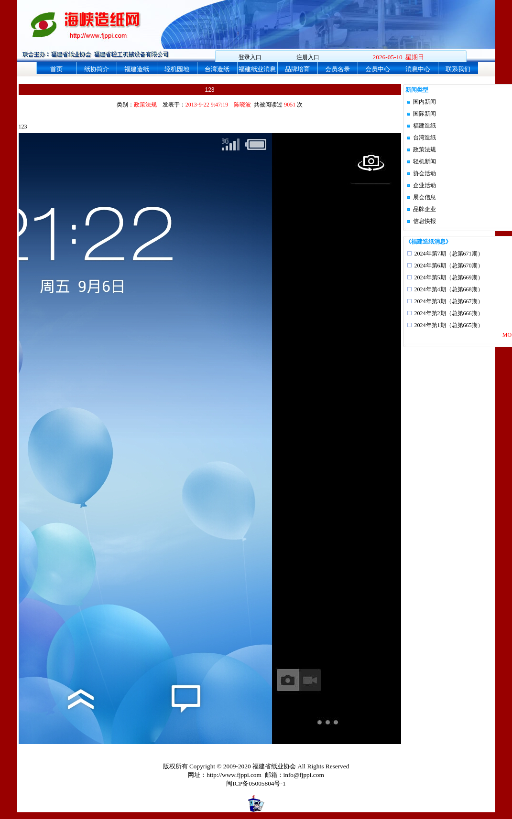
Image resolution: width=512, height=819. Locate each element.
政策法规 (424, 149)
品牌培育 (297, 69)
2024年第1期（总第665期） (448, 325)
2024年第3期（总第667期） (448, 301)
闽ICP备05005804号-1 (255, 783)
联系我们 (458, 69)
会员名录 (337, 69)
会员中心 (377, 69)
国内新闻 (424, 101)
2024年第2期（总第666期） (448, 313)
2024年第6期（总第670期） (448, 265)
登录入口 (250, 57)
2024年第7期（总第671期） (448, 253)
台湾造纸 (217, 69)
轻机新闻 (424, 161)
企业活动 (424, 185)
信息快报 (424, 221)
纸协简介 (96, 69)
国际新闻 (424, 113)
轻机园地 (176, 69)
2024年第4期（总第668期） (448, 289)
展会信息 (424, 197)
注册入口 (307, 57)
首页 (56, 69)
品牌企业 (424, 209)
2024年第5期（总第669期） (448, 277)
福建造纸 (136, 69)
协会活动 (424, 173)
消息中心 (417, 69)
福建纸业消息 (257, 69)
